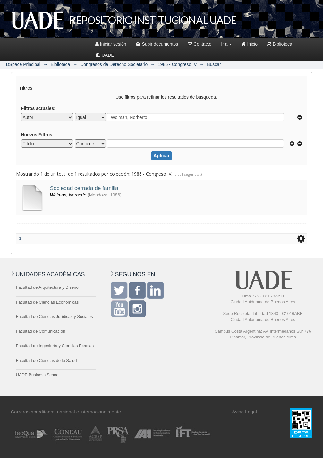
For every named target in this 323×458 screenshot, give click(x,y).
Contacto (199, 43)
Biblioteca (279, 43)
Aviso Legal (244, 411)
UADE (104, 55)
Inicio (250, 43)
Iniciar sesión (110, 43)
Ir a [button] (226, 43)
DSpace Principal (23, 64)
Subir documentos (157, 43)
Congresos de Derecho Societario (114, 64)
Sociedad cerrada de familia (84, 188)
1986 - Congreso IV (177, 64)
